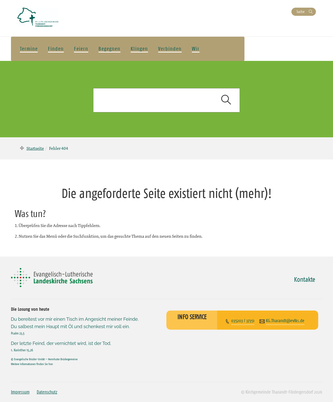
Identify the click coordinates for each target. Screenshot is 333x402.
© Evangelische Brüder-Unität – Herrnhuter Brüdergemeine (44, 359)
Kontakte (304, 279)
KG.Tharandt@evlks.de (285, 321)
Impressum (20, 392)
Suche (300, 11)
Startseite (35, 148)
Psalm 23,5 (17, 333)
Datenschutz (47, 392)
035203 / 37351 (242, 321)
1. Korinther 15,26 (22, 350)
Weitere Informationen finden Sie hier (32, 364)
